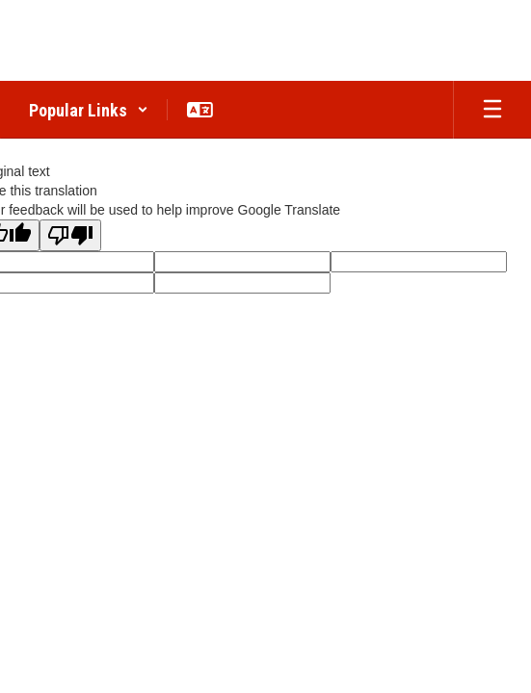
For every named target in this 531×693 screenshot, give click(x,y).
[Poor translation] (70, 235)
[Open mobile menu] (492, 110)
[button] (89, 110)
